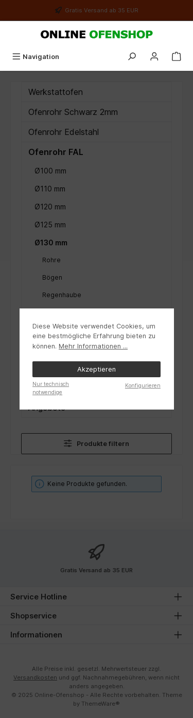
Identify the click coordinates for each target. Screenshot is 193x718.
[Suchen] (131, 56)
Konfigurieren (143, 385)
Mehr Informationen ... (93, 346)
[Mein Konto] (154, 56)
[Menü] (35, 56)
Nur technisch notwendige (50, 388)
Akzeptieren (96, 369)
